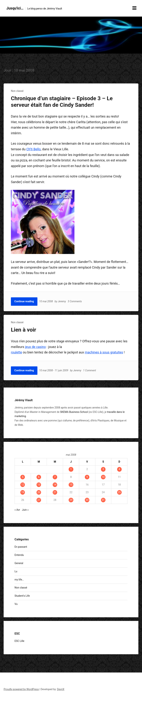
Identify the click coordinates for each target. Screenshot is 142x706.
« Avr (17, 509)
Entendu (19, 555)
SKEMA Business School (74, 411)
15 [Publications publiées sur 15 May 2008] (71, 484)
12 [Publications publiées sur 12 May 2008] (22, 484)
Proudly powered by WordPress (21, 689)
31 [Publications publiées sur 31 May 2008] (103, 499)
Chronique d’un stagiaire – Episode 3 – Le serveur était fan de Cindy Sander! (62, 101)
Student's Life (22, 595)
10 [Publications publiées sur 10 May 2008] (103, 477)
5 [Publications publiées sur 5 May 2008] (22, 477)
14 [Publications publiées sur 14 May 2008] (54, 484)
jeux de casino (35, 347)
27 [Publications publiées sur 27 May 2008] (38, 499)
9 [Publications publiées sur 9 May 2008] (87, 477)
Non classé (17, 90)
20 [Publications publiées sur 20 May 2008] (38, 492)
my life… (19, 579)
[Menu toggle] (134, 8)
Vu (16, 604)
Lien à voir (23, 329)
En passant (21, 546)
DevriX (60, 689)
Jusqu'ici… (14, 8)
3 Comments (75, 301)
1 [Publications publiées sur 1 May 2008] (71, 469)
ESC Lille (19, 640)
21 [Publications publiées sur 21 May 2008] (54, 492)
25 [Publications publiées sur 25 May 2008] (119, 492)
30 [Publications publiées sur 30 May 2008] (87, 499)
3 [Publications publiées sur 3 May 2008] (103, 469)
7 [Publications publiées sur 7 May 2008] (55, 477)
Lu (16, 571)
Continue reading (24, 301)
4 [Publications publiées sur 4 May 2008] (119, 469)
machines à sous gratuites (104, 352)
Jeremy (62, 301)
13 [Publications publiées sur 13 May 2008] (38, 484)
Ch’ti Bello (33, 149)
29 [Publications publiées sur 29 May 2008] (71, 499)
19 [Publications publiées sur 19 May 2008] (22, 492)
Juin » (25, 509)
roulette (16, 352)
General (19, 563)
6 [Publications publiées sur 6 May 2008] (39, 477)
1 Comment (89, 370)
